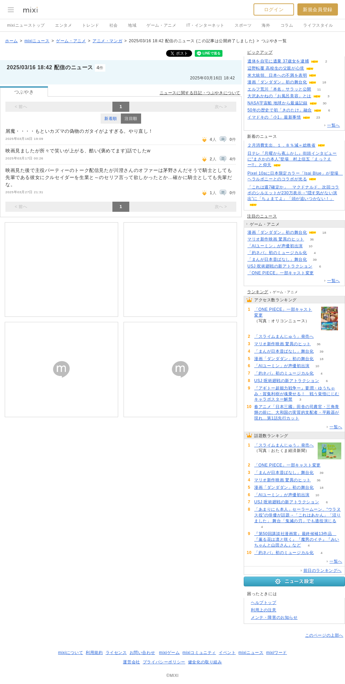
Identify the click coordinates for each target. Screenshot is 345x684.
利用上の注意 (263, 610)
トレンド (90, 25)
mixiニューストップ (26, 25)
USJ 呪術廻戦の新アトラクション (279, 266)
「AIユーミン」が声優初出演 (275, 246)
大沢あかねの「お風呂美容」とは (279, 96)
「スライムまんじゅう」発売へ (284, 336)
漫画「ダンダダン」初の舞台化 (277, 82)
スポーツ (243, 25)
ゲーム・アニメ (161, 25)
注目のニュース (262, 216)
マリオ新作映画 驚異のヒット (275, 239)
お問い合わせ (142, 652)
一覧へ (333, 125)
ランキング (257, 291)
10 (310, 246)
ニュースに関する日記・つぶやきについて (200, 93)
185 (321, 336)
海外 (266, 25)
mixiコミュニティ (199, 652)
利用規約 (94, 652)
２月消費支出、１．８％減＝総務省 (281, 145)
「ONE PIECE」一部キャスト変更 (280, 273)
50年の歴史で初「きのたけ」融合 (279, 110)
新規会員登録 (318, 9)
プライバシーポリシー (164, 662)
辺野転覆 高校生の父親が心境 (275, 68)
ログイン (274, 9)
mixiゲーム (169, 652)
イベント (227, 652)
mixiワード (276, 652)
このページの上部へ (324, 635)
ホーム (11, 41)
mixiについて (70, 652)
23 (318, 117)
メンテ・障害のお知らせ (274, 617)
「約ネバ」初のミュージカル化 (277, 252)
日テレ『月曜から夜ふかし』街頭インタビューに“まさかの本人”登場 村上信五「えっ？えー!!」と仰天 (292, 159)
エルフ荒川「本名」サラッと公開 (279, 89)
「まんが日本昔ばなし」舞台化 (277, 259)
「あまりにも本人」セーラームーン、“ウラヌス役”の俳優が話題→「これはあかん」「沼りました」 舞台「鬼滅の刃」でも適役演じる (297, 515)
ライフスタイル (318, 25)
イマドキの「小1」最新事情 (274, 117)
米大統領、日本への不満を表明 (277, 75)
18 (324, 82)
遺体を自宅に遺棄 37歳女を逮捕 (278, 61)
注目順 (131, 118)
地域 (132, 25)
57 (321, 273)
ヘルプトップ (263, 602)
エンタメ (63, 25)
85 (321, 68)
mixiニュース (36, 41)
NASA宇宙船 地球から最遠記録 (277, 103)
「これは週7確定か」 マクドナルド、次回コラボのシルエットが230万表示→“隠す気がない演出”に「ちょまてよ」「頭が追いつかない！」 (293, 193)
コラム (287, 25)
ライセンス (116, 652)
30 (324, 103)
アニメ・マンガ (107, 41)
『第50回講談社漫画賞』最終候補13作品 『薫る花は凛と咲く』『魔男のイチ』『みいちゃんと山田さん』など (296, 539)
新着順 (110, 118)
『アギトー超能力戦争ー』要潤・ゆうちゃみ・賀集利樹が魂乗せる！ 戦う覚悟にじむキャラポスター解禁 (296, 394)
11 (319, 89)
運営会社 (131, 662)
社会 (113, 25)
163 (324, 75)
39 (315, 259)
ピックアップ (260, 52)
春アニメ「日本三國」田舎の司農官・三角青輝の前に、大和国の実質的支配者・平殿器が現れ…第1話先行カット (296, 412)
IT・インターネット (205, 25)
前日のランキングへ (322, 570)
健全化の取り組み (205, 662)
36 (312, 239)
